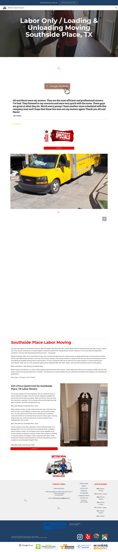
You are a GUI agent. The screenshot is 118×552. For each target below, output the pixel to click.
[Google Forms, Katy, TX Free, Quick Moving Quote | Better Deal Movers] (59, 275)
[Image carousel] (59, 183)
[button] (116, 8)
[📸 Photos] (59, 148)
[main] (59, 27)
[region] (59, 2)
